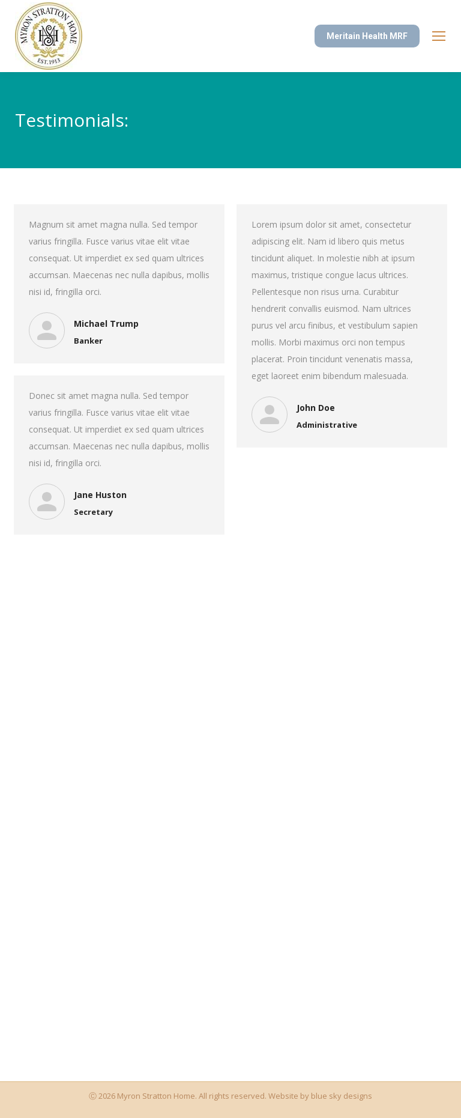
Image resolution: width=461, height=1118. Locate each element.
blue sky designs (341, 1095)
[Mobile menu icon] (439, 36)
